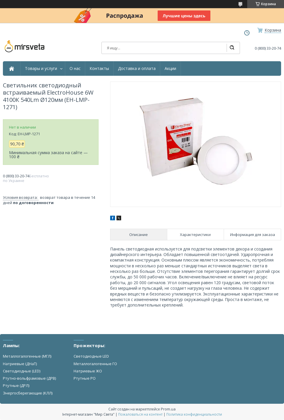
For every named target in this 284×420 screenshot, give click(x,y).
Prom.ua (168, 409)
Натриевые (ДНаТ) (20, 363)
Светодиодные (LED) (21, 371)
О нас (75, 68)
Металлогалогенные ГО (95, 363)
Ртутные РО (85, 378)
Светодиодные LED (91, 356)
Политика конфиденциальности (194, 414)
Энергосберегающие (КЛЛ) (27, 393)
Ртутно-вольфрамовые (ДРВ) (29, 378)
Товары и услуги (41, 68)
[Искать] (232, 48)
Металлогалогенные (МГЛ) (27, 356)
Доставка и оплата (137, 68)
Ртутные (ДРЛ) (16, 385)
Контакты (99, 68)
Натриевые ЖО (88, 371)
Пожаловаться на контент (140, 414)
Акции (170, 68)
